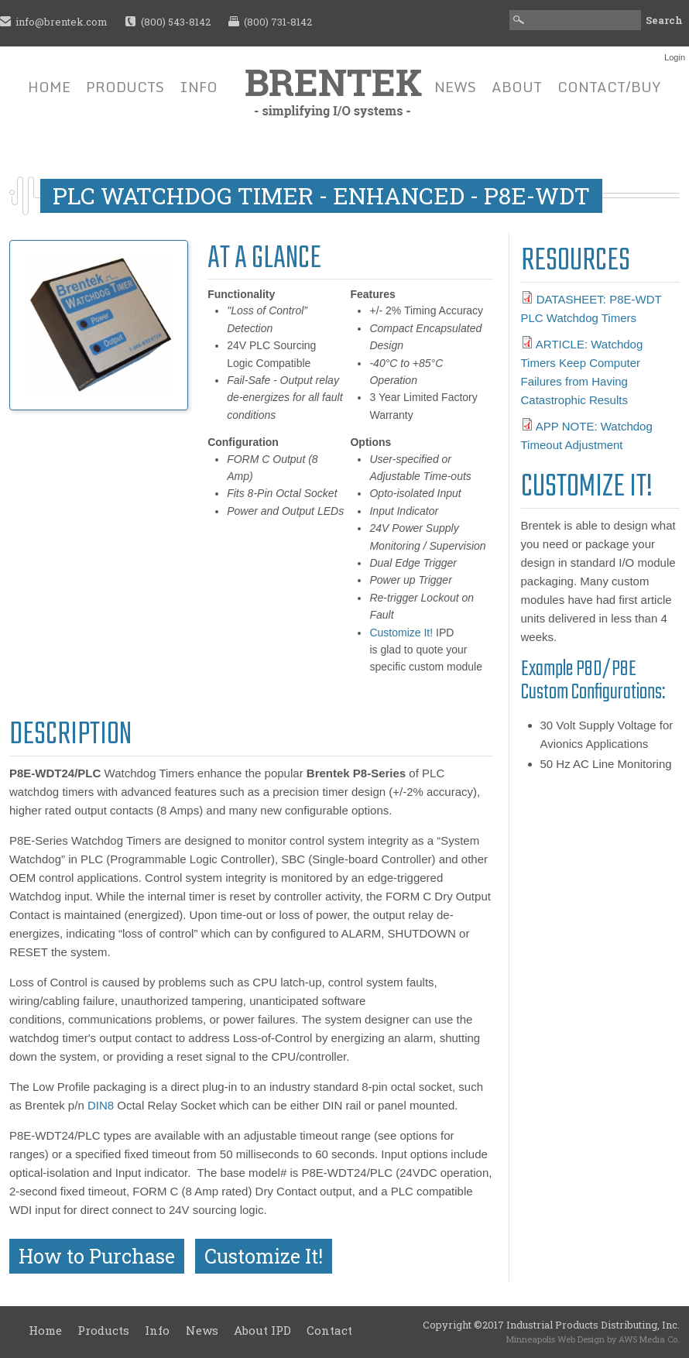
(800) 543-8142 (176, 22)
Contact (329, 1330)
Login (674, 57)
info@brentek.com (61, 22)
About (517, 86)
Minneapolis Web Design (555, 1339)
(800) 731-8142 (278, 22)
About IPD (262, 1330)
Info (199, 86)
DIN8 (100, 1105)
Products (125, 86)
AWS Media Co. (649, 1339)
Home (49, 86)
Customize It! (401, 632)
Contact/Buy (609, 86)
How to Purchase (97, 1256)
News (455, 86)
